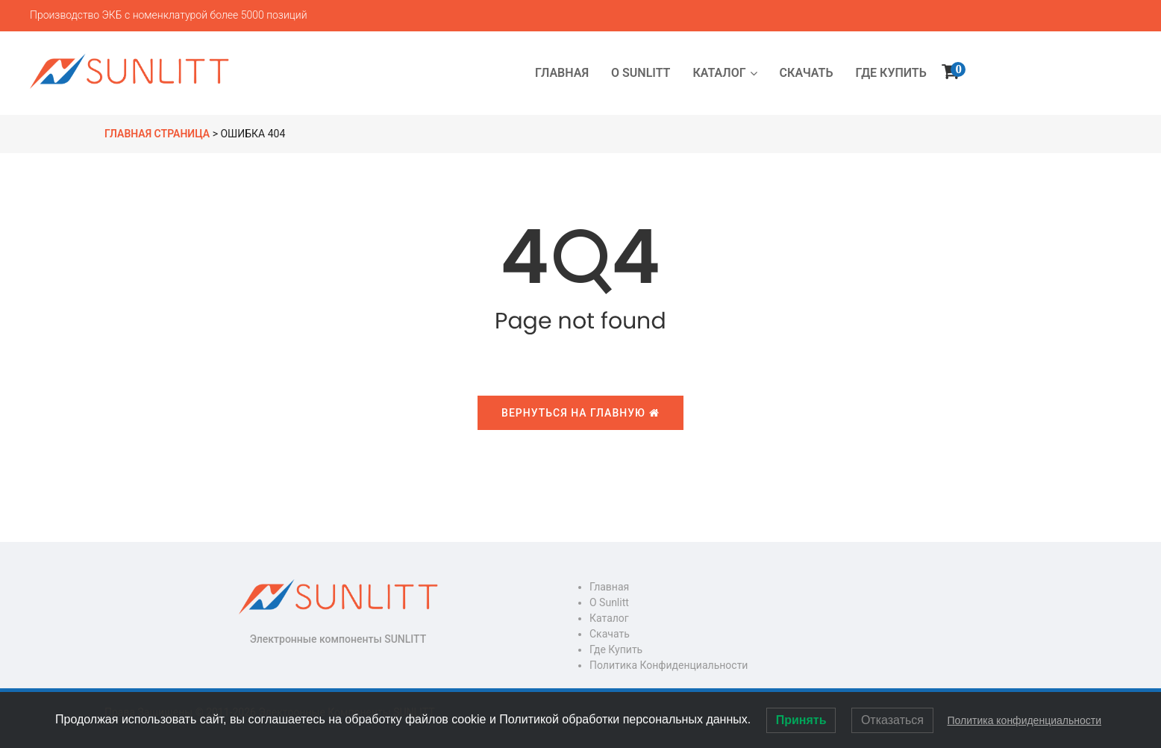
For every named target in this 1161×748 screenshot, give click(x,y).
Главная (609, 587)
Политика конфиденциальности (668, 665)
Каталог (609, 618)
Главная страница (157, 134)
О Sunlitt (609, 602)
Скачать (609, 634)
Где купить (615, 649)
